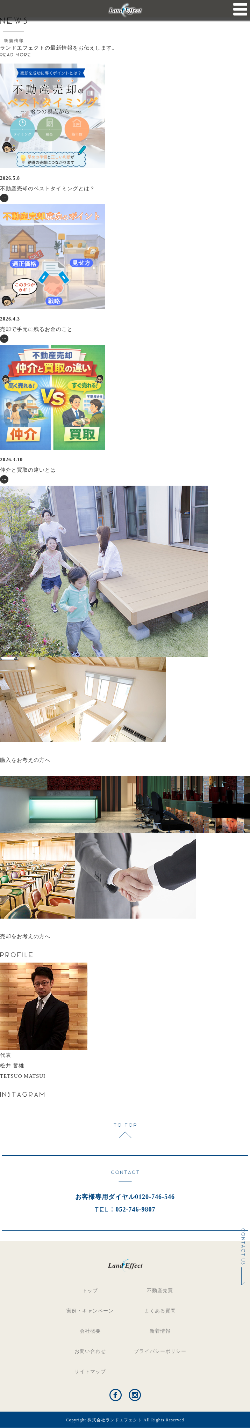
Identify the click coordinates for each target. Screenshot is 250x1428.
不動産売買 (160, 1290)
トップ (90, 1290)
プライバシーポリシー (160, 1351)
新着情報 (160, 1331)
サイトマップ (90, 1371)
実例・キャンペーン (90, 1310)
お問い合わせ (90, 1351)
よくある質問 (160, 1310)
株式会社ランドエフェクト (114, 1420)
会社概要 (90, 1331)
